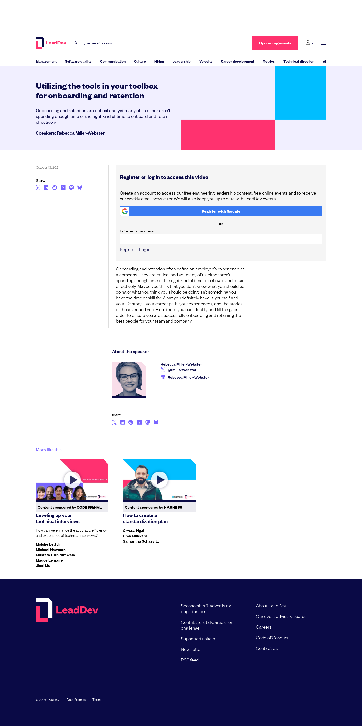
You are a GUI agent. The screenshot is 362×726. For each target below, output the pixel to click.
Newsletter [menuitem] (191, 649)
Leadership (182, 61)
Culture (140, 61)
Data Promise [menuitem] (76, 699)
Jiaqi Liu (43, 565)
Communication (113, 61)
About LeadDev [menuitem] (271, 605)
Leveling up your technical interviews (58, 517)
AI (324, 61)
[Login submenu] (309, 42)
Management (46, 61)
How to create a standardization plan (145, 517)
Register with (180, 211)
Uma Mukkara (135, 535)
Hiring (159, 61)
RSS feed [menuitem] (190, 659)
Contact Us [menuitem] (267, 648)
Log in (145, 249)
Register (128, 249)
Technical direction (298, 61)
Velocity (205, 61)
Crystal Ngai (133, 530)
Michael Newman (51, 549)
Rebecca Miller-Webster (81, 133)
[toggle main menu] (323, 43)
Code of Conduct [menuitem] (272, 637)
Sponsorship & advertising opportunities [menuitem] (206, 608)
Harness (173, 507)
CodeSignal (89, 507)
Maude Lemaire (49, 560)
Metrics (269, 61)
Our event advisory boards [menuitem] (281, 616)
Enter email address (221, 236)
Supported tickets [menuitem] (198, 638)
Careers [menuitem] (264, 627)
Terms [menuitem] (96, 699)
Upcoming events (275, 43)
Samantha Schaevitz (141, 541)
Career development (237, 61)
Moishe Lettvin (48, 544)
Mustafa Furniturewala (55, 554)
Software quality (78, 61)
